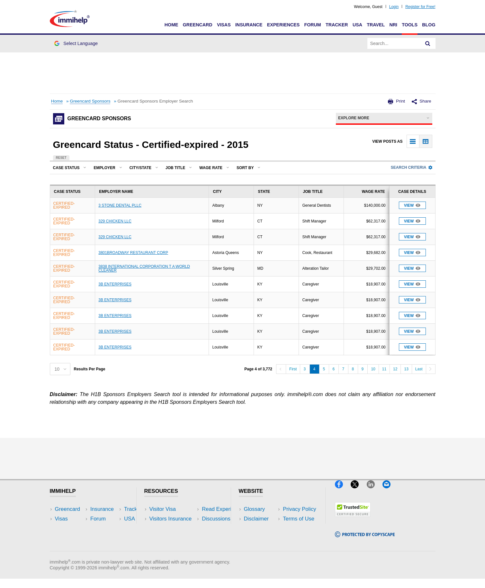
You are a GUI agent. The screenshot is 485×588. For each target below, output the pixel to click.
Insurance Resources (174, 548)
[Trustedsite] (353, 519)
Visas (224, 24)
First (293, 369)
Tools (410, 24)
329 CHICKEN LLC (114, 221)
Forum (312, 24)
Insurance (249, 24)
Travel (376, 24)
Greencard (197, 24)
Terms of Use (259, 538)
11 (384, 369)
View (412, 205)
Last (419, 369)
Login (394, 7)
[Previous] (281, 369)
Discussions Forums (173, 538)
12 (395, 369)
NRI (393, 24)
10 (373, 369)
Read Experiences (171, 528)
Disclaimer (256, 519)
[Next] (431, 369)
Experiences (283, 24)
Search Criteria (411, 167)
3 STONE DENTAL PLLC (119, 205)
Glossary (254, 509)
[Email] (389, 490)
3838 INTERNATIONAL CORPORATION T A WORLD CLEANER (144, 268)
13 (406, 369)
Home (171, 24)
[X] (358, 490)
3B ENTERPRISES (114, 284)
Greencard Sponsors (90, 101)
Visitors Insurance (170, 519)
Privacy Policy (260, 528)
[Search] (428, 43)
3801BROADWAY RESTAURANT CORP (133, 252)
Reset (61, 157)
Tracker (337, 24)
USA (357, 24)
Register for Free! (420, 7)
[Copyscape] (365, 540)
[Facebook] (343, 490)
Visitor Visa (162, 509)
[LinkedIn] (374, 490)
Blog (428, 24)
